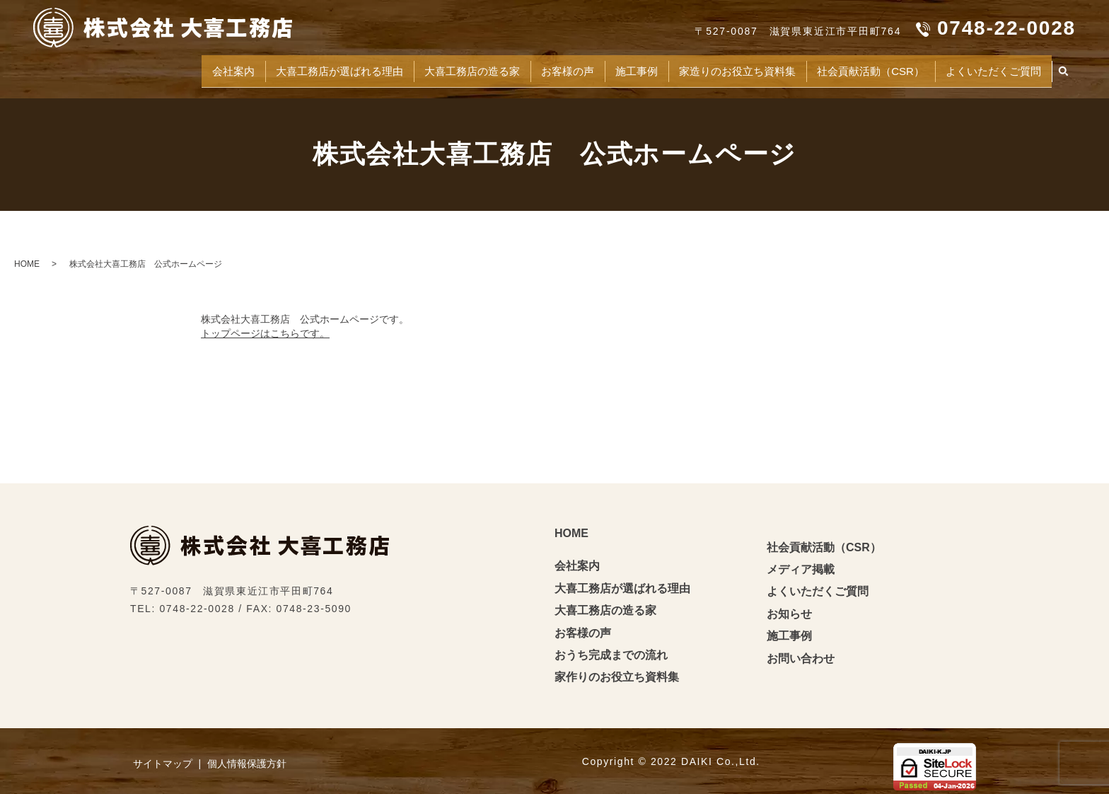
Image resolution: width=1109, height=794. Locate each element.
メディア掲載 (801, 563)
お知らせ (789, 608)
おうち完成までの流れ (611, 649)
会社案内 (124, 67)
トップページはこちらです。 (265, 327)
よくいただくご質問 (985, 67)
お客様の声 (503, 67)
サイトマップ (162, 758)
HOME (27, 258)
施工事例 (581, 67)
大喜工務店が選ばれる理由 (245, 67)
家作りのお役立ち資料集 (616, 671)
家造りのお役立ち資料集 (695, 67)
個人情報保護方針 (246, 758)
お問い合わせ (801, 652)
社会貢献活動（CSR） (846, 67)
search (1064, 68)
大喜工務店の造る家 (395, 67)
